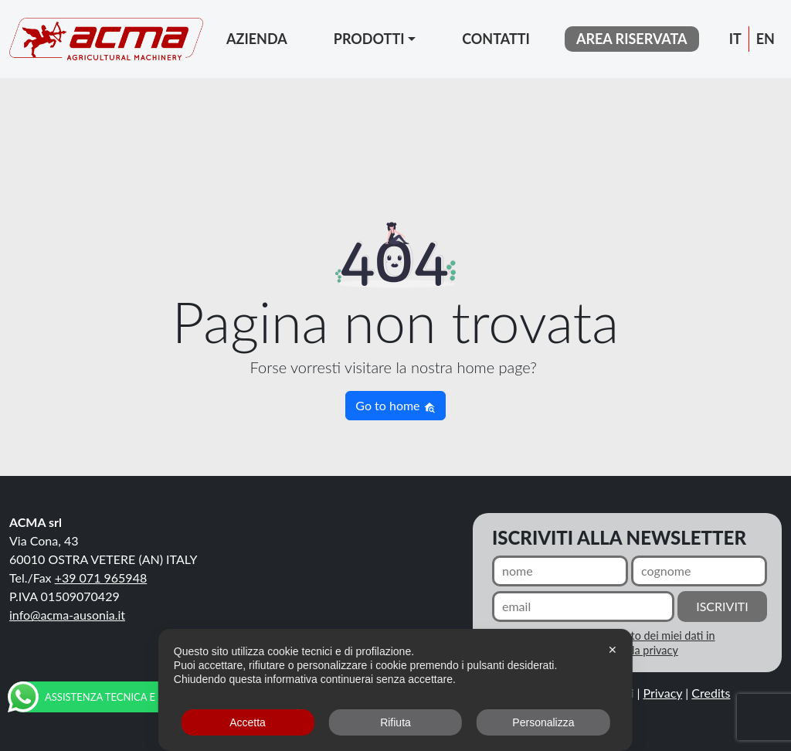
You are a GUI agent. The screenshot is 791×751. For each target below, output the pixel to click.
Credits (710, 692)
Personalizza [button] (543, 722)
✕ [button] (612, 650)
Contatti (496, 38)
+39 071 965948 (101, 577)
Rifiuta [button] (395, 722)
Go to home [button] (395, 405)
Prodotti (369, 38)
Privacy (663, 692)
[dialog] (395, 690)
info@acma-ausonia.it (67, 614)
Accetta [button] (247, 722)
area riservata (631, 38)
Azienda (256, 38)
